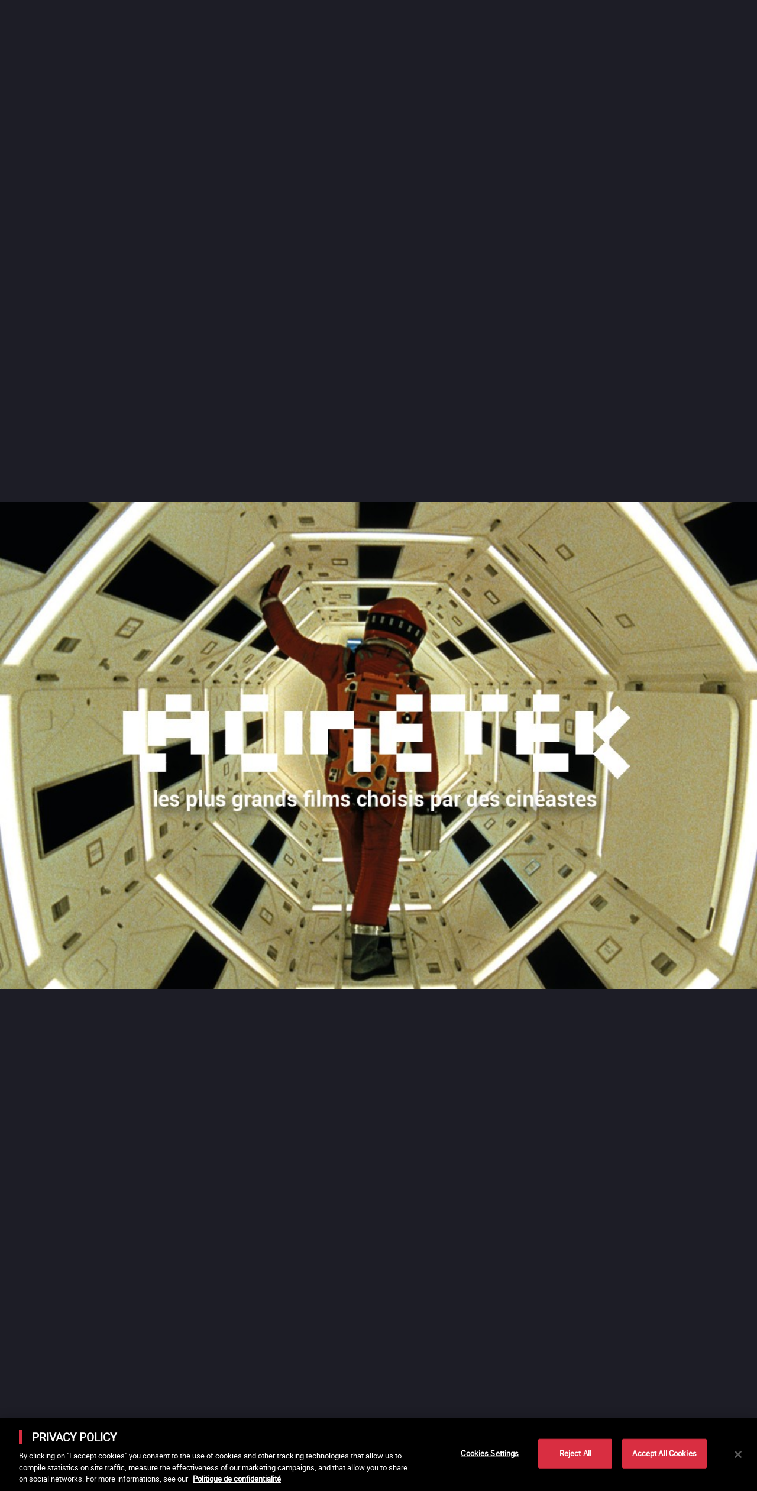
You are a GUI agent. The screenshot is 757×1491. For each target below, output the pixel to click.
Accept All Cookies (664, 1453)
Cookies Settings (490, 1453)
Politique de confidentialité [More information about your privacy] (237, 1478)
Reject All (575, 1453)
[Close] (738, 1454)
